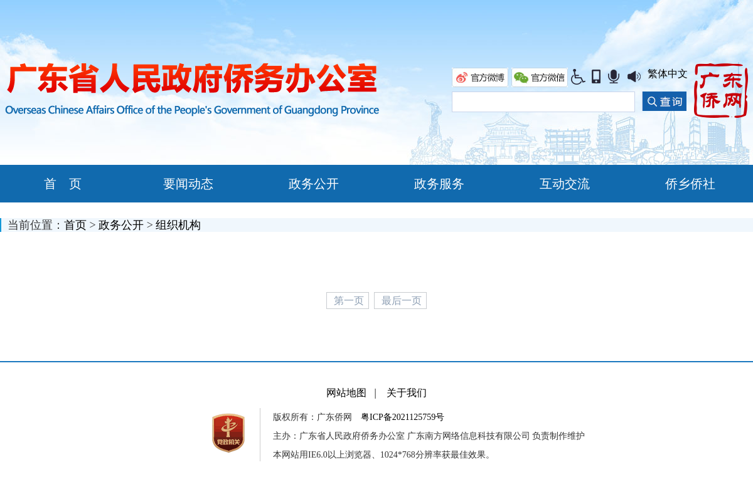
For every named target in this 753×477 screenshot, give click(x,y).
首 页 (63, 184)
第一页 (349, 300)
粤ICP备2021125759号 (402, 417)
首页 (75, 225)
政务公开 (121, 225)
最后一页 (402, 300)
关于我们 (407, 392)
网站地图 (346, 392)
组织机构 (178, 225)
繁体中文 (668, 73)
